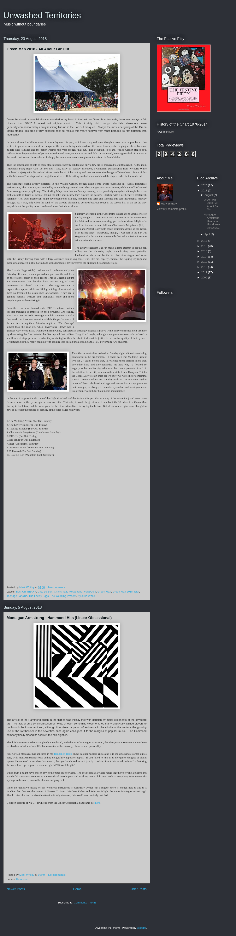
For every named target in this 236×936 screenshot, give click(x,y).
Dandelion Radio (63, 753)
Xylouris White (86, 595)
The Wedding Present (63, 595)
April (208, 234)
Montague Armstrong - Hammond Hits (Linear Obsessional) (59, 618)
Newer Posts (16, 889)
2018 (204, 190)
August (209, 195)
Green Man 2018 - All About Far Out (38, 49)
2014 (204, 256)
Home (77, 889)
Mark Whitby (169, 203)
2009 (204, 277)
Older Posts (138, 889)
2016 (204, 246)
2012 (204, 266)
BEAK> (31, 591)
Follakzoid (90, 591)
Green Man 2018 (122, 591)
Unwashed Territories (42, 15)
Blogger (141, 927)
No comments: (57, 587)
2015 (204, 251)
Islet (136, 591)
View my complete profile (172, 208)
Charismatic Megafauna (68, 591)
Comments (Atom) (85, 902)
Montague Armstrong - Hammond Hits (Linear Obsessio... (212, 221)
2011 (204, 272)
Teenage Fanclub (17, 595)
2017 (204, 240)
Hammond (22, 879)
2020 (204, 185)
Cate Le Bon (44, 591)
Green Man (104, 591)
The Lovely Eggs (39, 595)
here (97, 802)
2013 (204, 261)
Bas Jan (21, 591)
